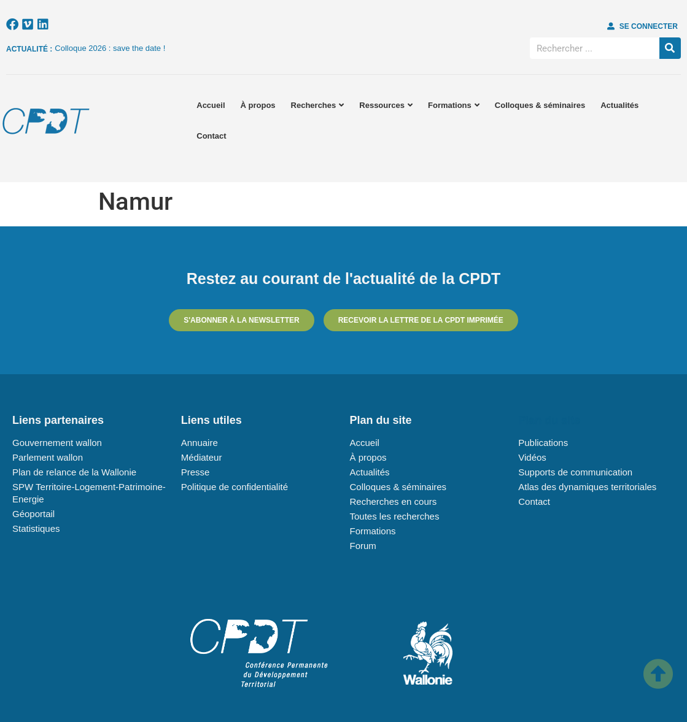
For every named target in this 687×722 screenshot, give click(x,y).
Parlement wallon (47, 457)
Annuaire (199, 442)
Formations (453, 105)
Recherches (317, 105)
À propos (258, 105)
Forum (363, 545)
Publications (543, 442)
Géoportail (33, 514)
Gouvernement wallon (57, 442)
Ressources (386, 105)
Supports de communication (575, 472)
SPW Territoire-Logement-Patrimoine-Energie (89, 493)
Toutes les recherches (395, 516)
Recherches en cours (393, 501)
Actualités (619, 105)
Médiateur (201, 457)
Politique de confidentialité (234, 487)
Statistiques (36, 528)
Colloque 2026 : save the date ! (110, 48)
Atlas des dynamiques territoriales (587, 487)
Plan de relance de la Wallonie (74, 472)
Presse (195, 472)
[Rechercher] (670, 48)
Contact (211, 135)
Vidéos (532, 457)
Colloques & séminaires (540, 105)
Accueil (210, 105)
